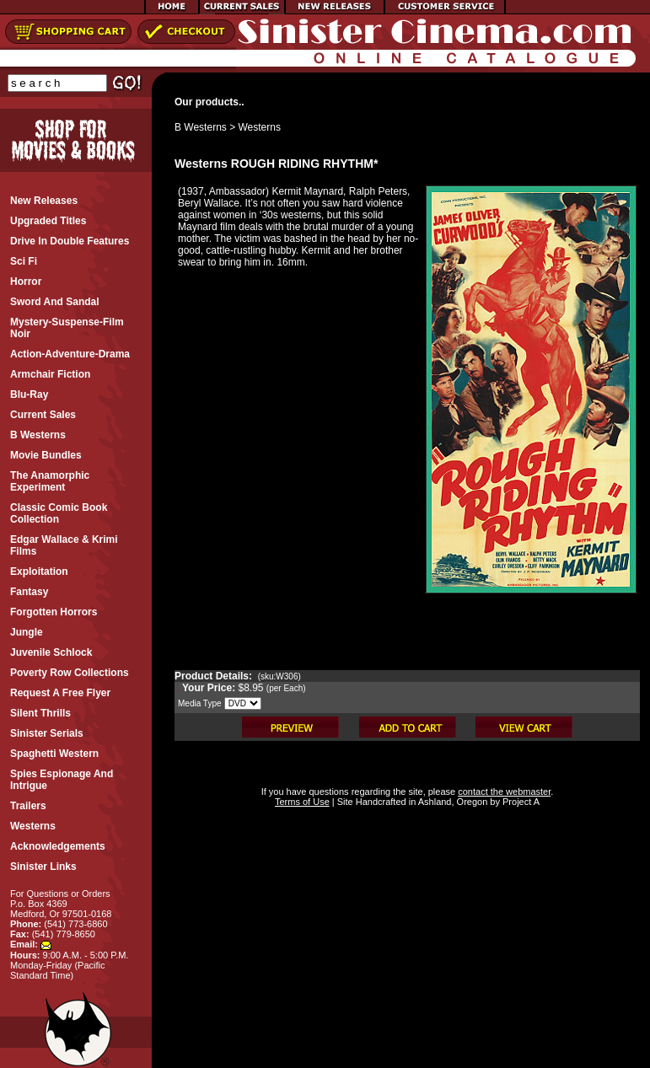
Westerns (260, 127)
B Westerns (201, 127)
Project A (520, 802)
